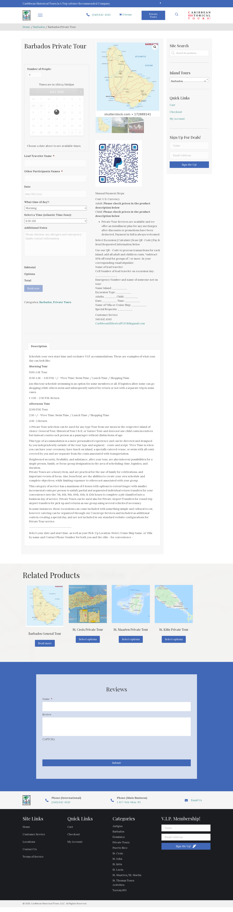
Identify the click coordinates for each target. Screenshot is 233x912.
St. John (117, 863)
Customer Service (34, 839)
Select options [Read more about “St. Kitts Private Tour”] (174, 639)
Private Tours (62, 322)
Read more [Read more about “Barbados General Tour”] (45, 643)
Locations (29, 846)
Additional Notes (35, 223)
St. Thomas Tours (123, 885)
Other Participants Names (43, 169)
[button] (40, 15)
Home (26, 27)
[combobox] (189, 79)
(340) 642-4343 (101, 14)
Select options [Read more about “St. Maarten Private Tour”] (131, 639)
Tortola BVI (120, 895)
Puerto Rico (120, 852)
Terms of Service (33, 861)
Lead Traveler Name (39, 156)
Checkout (176, 112)
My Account (177, 118)
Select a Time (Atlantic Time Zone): (47, 210)
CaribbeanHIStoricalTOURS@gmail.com (120, 323)
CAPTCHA (48, 744)
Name (47, 699)
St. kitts (117, 869)
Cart (172, 105)
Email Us (196, 805)
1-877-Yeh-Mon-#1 (129, 807)
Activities (118, 889)
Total (27, 301)
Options (29, 294)
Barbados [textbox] (188, 81)
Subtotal (30, 287)
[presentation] (66, 753)
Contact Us (30, 854)
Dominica (118, 841)
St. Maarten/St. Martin (127, 880)
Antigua (117, 830)
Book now (33, 308)
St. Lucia (118, 874)
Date (27, 183)
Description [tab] (39, 346)
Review (47, 713)
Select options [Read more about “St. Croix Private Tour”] (88, 639)
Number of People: (39, 69)
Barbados (39, 27)
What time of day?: (36, 197)
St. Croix (118, 858)
